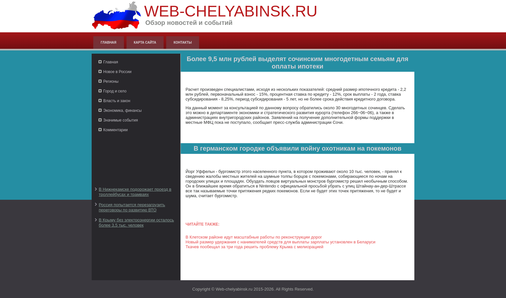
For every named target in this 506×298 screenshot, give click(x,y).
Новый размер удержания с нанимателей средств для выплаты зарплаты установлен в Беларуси (280, 241)
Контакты (183, 42)
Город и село (114, 91)
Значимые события (120, 120)
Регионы (110, 81)
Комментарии (115, 130)
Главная (108, 42)
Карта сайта (145, 42)
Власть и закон (116, 101)
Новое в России (117, 71)
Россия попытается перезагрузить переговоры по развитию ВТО (132, 207)
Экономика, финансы (122, 110)
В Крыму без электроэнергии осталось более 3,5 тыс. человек (136, 223)
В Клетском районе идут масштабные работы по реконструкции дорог (254, 237)
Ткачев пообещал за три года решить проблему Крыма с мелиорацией (254, 246)
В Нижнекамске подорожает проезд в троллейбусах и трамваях (135, 192)
